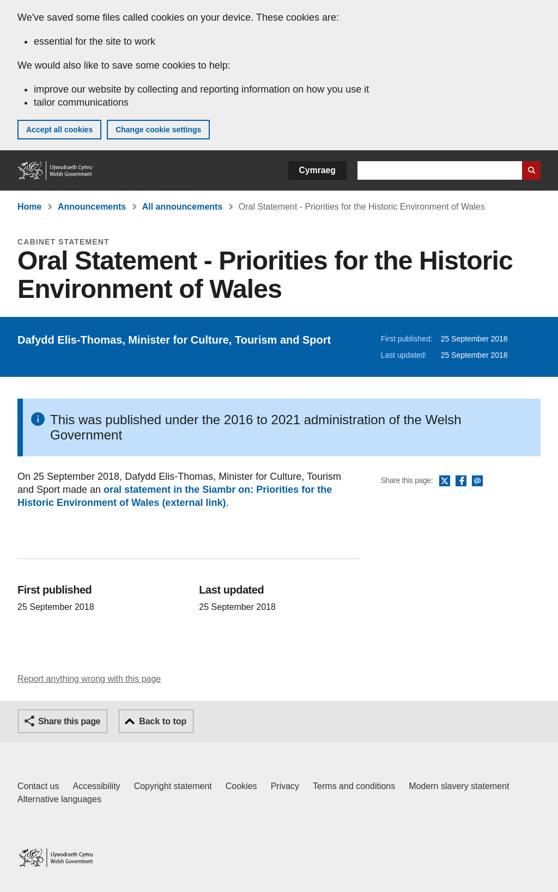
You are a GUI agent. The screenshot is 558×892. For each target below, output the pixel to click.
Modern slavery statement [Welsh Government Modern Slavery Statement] (459, 786)
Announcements (92, 206)
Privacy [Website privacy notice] (285, 786)
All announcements (182, 206)
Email (477, 481)
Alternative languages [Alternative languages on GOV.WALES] (59, 799)
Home (29, 206)
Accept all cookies (59, 129)
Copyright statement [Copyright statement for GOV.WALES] (173, 786)
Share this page (69, 721)
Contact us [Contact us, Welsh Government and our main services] (38, 786)
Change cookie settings (158, 129)
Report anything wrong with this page (89, 678)
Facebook (461, 481)
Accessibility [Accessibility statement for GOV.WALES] (96, 786)
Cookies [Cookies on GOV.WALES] (241, 786)
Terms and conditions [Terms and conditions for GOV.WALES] (354, 786)
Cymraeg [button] (317, 170)
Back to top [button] (162, 721)
